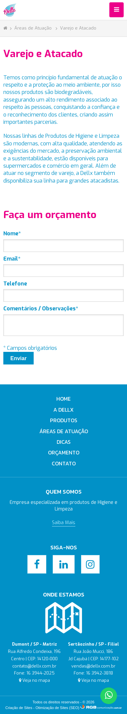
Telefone (15, 283)
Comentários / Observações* (40, 308)
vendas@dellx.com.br (93, 666)
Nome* (12, 233)
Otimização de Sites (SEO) (57, 708)
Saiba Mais (63, 522)
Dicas (64, 442)
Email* (11, 258)
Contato (64, 463)
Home (63, 399)
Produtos (63, 420)
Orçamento (63, 452)
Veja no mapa (36, 680)
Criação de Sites (18, 708)
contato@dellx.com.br (34, 666)
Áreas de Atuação (33, 28)
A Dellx (63, 410)
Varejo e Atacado (78, 28)
